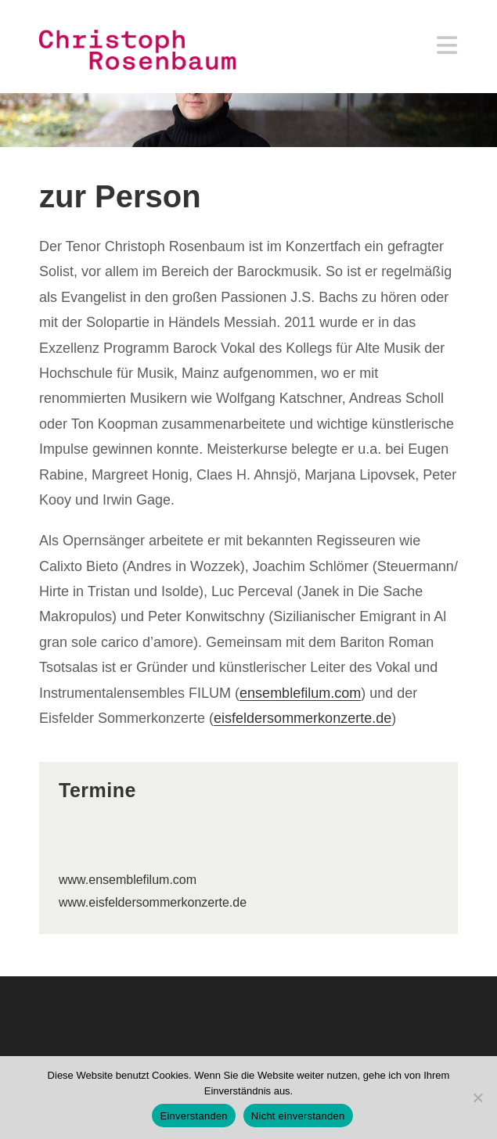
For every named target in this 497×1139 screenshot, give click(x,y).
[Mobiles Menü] (447, 49)
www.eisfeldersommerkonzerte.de (153, 902)
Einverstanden (193, 1116)
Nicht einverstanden (298, 1116)
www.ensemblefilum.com (127, 879)
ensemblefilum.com (300, 693)
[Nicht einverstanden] (477, 1097)
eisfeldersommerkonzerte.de (302, 718)
